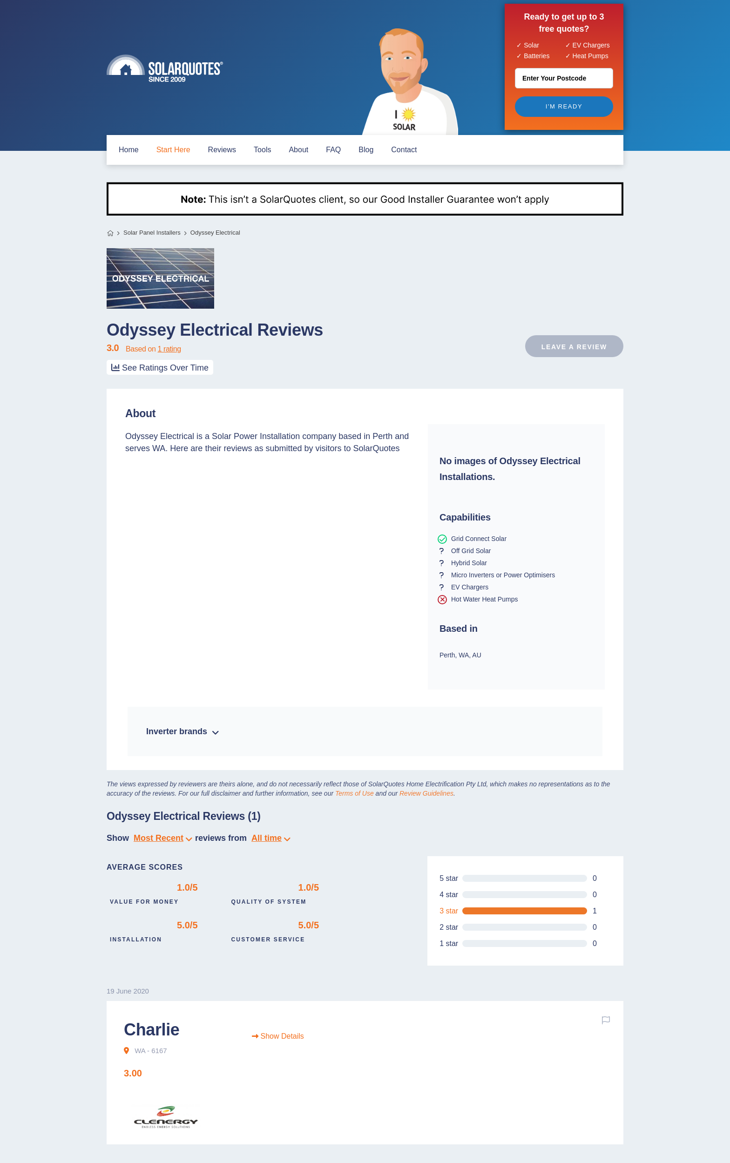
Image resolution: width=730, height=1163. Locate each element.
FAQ (333, 150)
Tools (262, 150)
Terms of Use (354, 793)
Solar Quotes (165, 68)
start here (173, 150)
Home (110, 233)
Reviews (222, 150)
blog (365, 150)
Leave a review (574, 347)
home (129, 150)
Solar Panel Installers (152, 232)
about (298, 150)
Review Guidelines (426, 793)
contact (404, 150)
